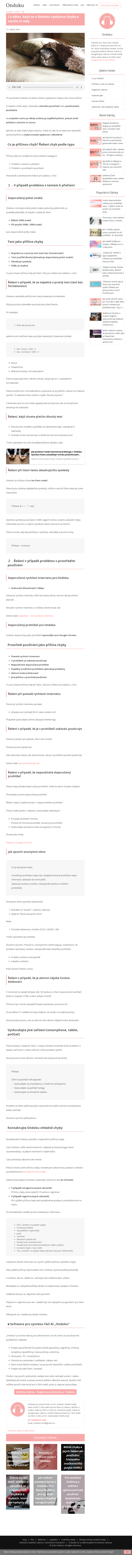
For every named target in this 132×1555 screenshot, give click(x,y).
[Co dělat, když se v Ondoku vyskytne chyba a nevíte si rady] (95, 126)
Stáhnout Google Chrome (18, 842)
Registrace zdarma (110, 5)
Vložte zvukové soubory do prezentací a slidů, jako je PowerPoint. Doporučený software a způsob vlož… (113, 336)
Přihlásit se (92, 5)
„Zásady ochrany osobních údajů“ (100, 1552)
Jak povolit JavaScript (29, 763)
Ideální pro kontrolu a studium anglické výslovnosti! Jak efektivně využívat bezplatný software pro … (112, 319)
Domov (37, 5)
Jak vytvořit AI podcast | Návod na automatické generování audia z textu (112, 140)
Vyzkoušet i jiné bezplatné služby (105, 107)
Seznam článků (98, 101)
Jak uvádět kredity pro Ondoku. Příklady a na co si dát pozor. (112, 244)
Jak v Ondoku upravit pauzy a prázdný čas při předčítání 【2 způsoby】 (112, 232)
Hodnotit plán (97, 95)
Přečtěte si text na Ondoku (103, 84)
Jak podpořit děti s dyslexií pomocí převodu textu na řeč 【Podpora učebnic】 (113, 152)
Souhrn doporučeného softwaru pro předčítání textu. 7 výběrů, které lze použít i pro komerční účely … (112, 206)
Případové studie (70, 5)
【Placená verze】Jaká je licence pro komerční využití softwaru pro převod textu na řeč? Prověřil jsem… (112, 287)
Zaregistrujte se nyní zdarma (103, 60)
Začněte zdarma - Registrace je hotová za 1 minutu (45, 1392)
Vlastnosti (54, 5)
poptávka (53, 1539)
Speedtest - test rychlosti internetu (36, 615)
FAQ (82, 5)
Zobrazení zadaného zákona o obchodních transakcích (42, 1542)
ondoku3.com (38, 1419)
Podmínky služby (68, 1539)
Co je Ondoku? (98, 78)
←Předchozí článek (14, 1430)
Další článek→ (30, 1430)
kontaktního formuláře (34, 1171)
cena (44, 5)
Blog (17, 11)
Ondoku (9, 11)
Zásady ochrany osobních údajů (92, 1539)
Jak (23, 11)
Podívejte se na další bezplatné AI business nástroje (90, 1542)
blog (24, 1539)
